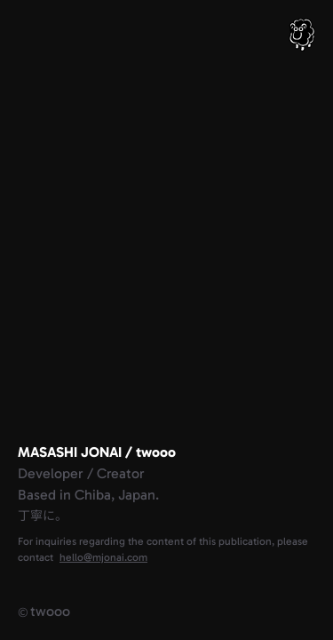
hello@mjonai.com (103, 557)
